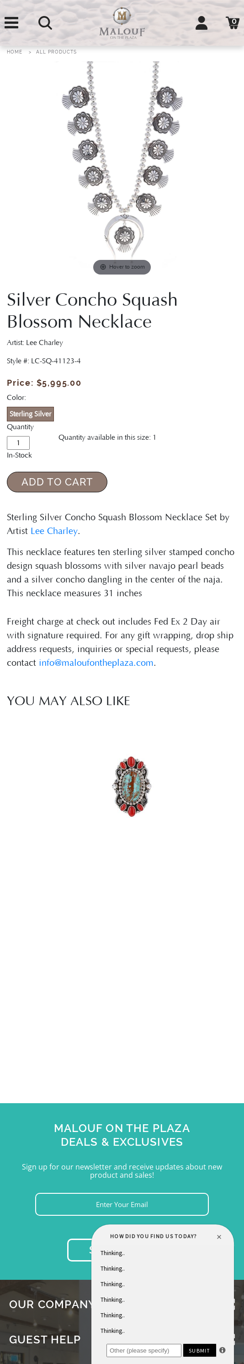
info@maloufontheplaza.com (96, 663)
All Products (56, 51)
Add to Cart (57, 482)
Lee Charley (54, 531)
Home (14, 51)
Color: (16, 398)
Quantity (20, 427)
